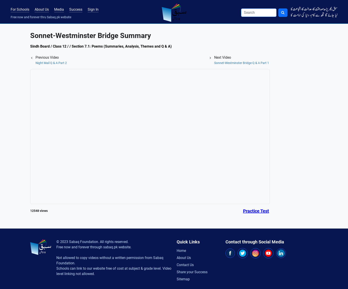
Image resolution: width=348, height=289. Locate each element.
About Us (42, 9)
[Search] (259, 12)
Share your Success (192, 272)
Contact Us (185, 265)
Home (181, 251)
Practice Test (256, 211)
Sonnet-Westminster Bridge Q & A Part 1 (241, 63)
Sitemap (183, 279)
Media (59, 9)
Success (75, 9)
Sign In (93, 9)
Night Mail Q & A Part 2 (51, 63)
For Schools (20, 9)
